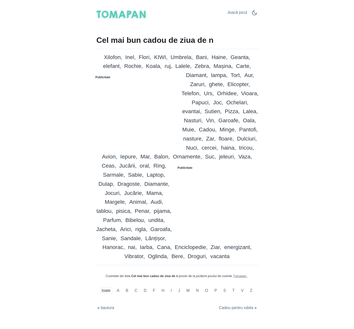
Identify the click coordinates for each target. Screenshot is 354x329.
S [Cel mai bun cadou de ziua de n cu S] (224, 290)
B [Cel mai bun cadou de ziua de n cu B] (127, 290)
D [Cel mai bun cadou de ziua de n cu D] (145, 290)
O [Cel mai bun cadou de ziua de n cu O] (206, 290)
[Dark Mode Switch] (254, 14)
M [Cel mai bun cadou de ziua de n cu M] (188, 290)
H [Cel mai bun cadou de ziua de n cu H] (163, 290)
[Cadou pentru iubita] (238, 308)
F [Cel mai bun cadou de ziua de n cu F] (154, 290)
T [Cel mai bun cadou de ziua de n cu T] (233, 290)
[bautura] (105, 308)
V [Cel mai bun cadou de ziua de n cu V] (242, 290)
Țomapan (240, 276)
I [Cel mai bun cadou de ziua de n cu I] (171, 290)
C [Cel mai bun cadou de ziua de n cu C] (135, 290)
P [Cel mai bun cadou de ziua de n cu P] (215, 290)
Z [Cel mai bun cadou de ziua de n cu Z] (251, 290)
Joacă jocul (237, 12)
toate (107, 290)
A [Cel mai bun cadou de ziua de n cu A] (118, 290)
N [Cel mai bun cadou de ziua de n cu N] (197, 290)
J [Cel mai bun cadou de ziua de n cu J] (179, 290)
